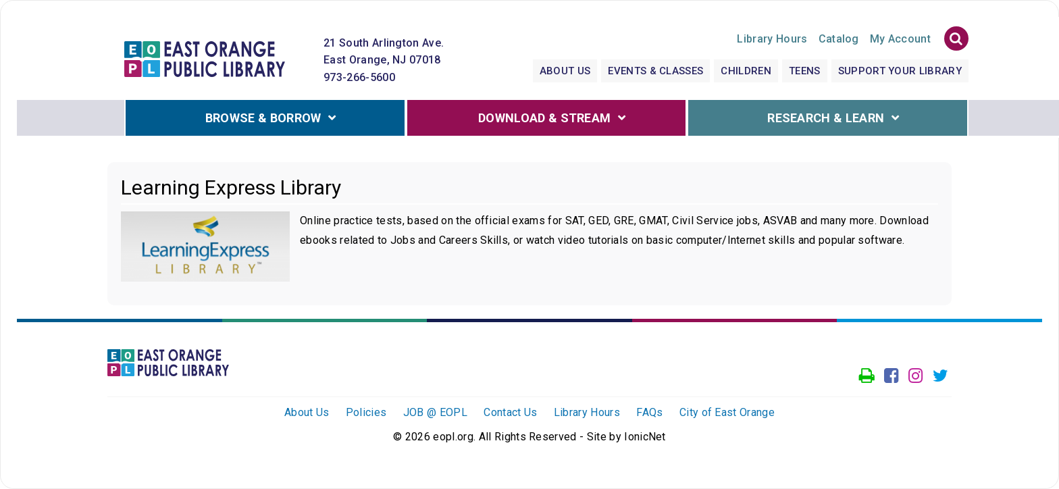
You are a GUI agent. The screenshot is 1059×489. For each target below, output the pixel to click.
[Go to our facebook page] (891, 376)
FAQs (649, 412)
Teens (805, 71)
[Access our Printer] (867, 376)
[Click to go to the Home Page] (204, 57)
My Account (900, 38)
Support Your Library (900, 71)
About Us (565, 71)
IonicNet (645, 436)
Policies (366, 412)
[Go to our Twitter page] (940, 376)
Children (746, 71)
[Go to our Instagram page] (915, 376)
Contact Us (510, 412)
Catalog (839, 38)
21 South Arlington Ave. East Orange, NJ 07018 (384, 51)
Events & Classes (655, 71)
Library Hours (587, 412)
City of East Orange (727, 412)
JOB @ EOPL (435, 412)
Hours (772, 38)
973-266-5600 (359, 77)
